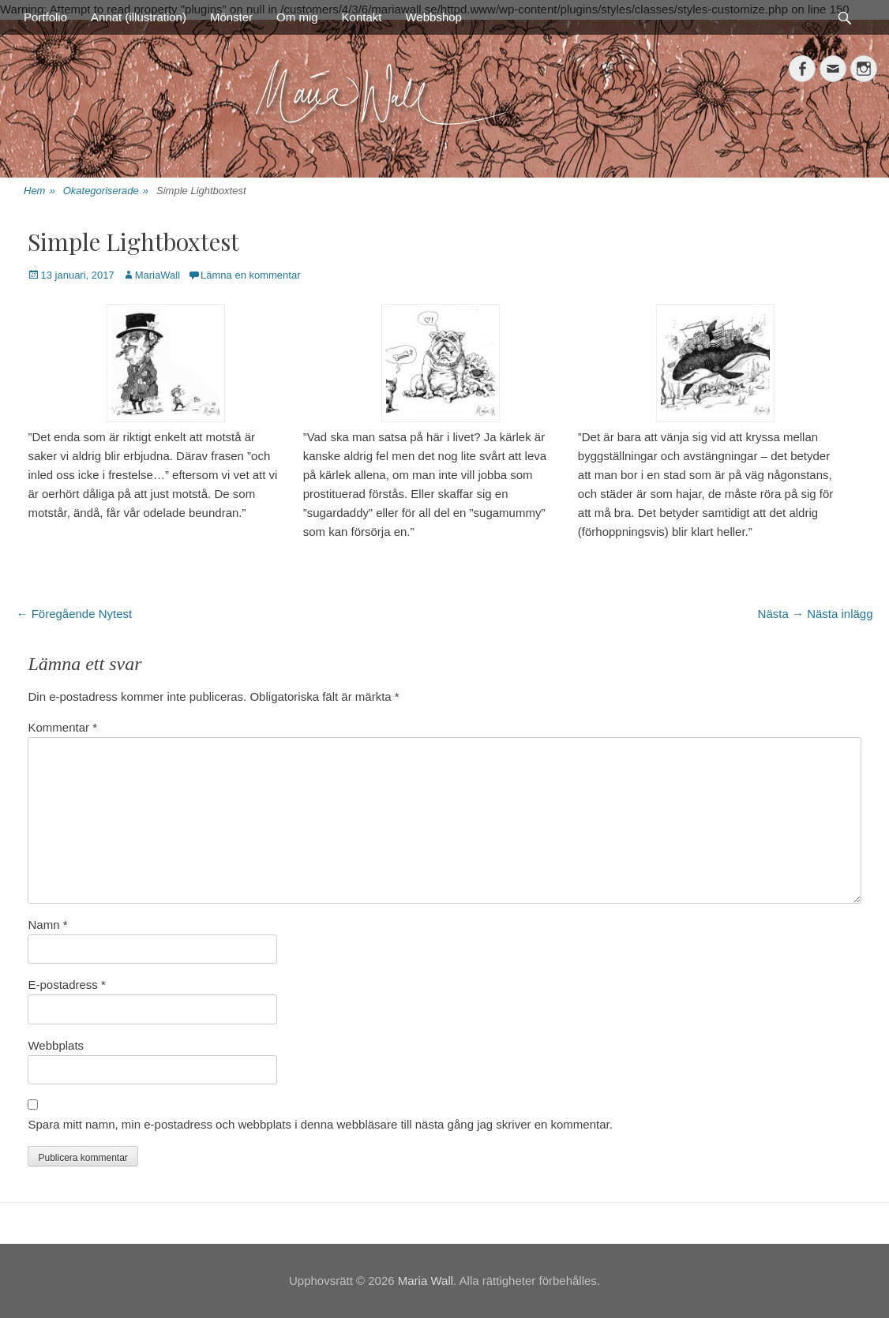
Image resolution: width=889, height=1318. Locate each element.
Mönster (231, 17)
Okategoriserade (105, 191)
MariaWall (157, 275)
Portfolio (45, 17)
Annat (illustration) (138, 17)
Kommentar (62, 727)
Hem (39, 191)
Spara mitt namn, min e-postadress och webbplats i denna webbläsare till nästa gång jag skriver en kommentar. (320, 1124)
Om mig (297, 17)
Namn (47, 924)
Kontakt (362, 17)
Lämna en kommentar (250, 275)
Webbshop (433, 17)
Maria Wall (425, 1280)
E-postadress (66, 984)
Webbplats (56, 1045)
